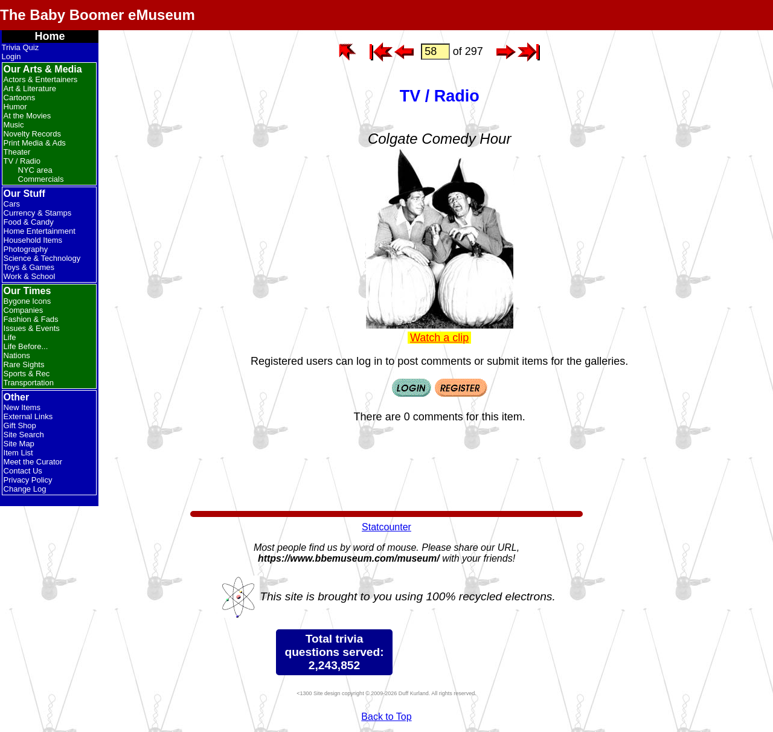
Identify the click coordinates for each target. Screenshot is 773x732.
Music (14, 124)
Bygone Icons (27, 301)
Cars (12, 203)
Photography (26, 249)
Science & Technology (42, 258)
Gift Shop (20, 425)
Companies (23, 310)
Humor (15, 106)
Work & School (30, 276)
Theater (17, 151)
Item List (18, 452)
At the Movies (27, 115)
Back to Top (386, 716)
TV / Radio (22, 160)
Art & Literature (30, 88)
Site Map (19, 443)
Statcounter (386, 527)
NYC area (35, 170)
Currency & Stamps (38, 212)
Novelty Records (32, 133)
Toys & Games (29, 267)
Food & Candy (29, 221)
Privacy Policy (28, 479)
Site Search (24, 434)
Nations (17, 355)
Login (11, 56)
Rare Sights (24, 364)
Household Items (33, 240)
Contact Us (23, 470)
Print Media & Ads (35, 142)
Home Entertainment (39, 231)
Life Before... (26, 346)
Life (10, 337)
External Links (28, 416)
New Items (22, 407)
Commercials (41, 179)
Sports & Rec (27, 373)
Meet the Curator (33, 461)
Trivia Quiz (20, 47)
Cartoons (20, 97)
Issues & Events (32, 328)
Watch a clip (439, 338)
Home (50, 36)
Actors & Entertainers (41, 79)
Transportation (29, 382)
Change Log (25, 488)
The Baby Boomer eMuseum (97, 15)
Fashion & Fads (31, 319)
